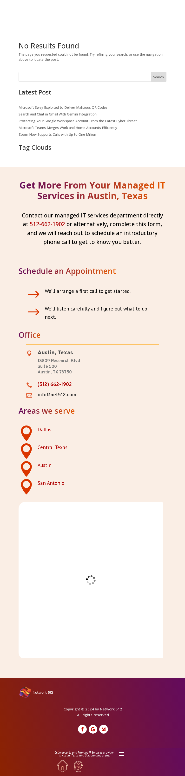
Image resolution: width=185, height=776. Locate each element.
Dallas (44, 429)
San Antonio (51, 483)
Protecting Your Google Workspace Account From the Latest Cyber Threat (78, 121)
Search (158, 77)
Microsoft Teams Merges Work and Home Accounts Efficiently (68, 127)
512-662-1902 (47, 224)
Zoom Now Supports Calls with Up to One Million (57, 134)
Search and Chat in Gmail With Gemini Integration (58, 114)
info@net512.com (57, 395)
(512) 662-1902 (55, 385)
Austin (45, 465)
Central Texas (52, 447)
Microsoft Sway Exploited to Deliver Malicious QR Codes (63, 107)
